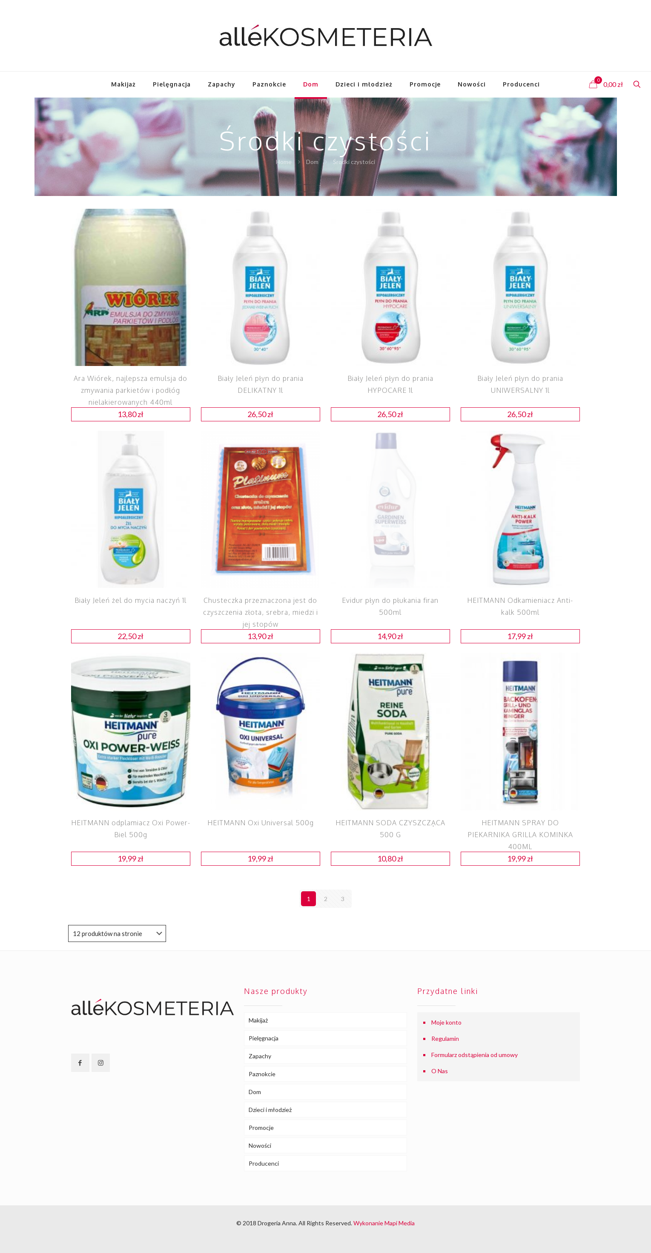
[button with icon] (80, 1063)
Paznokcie (262, 1073)
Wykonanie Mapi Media (384, 1223)
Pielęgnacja (263, 1038)
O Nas (439, 1070)
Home (284, 161)
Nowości (260, 1145)
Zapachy (260, 1056)
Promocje (261, 1127)
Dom (312, 161)
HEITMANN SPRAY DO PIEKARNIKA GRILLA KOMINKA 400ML (520, 834)
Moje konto (446, 1022)
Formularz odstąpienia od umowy (474, 1054)
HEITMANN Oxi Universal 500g (260, 822)
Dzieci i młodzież (270, 1109)
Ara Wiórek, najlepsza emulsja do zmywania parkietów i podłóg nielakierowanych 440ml (130, 390)
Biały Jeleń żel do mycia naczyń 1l (130, 600)
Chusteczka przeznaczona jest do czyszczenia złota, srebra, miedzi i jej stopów (260, 612)
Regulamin (445, 1038)
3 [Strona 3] (342, 898)
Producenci (264, 1163)
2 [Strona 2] (325, 898)
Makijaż (258, 1020)
